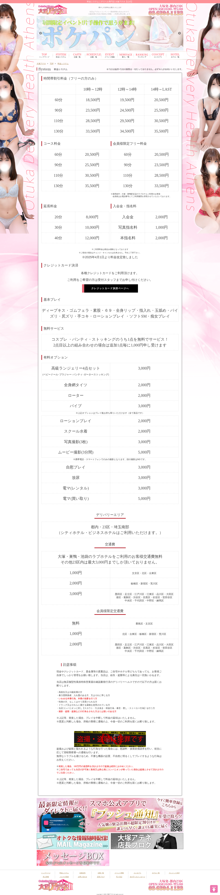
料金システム (64, 873)
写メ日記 (119, 877)
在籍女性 (77, 55)
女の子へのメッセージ (137, 877)
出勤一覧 (101, 873)
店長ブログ (101, 877)
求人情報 (46, 877)
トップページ (45, 55)
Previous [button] (40, 33)
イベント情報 (109, 55)
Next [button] (179, 33)
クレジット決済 (174, 873)
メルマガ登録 (64, 877)
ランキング (142, 55)
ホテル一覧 (174, 55)
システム (61, 55)
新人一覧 (126, 55)
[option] (110, 33)
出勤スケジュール (93, 55)
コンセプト (158, 55)
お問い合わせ (82, 877)
